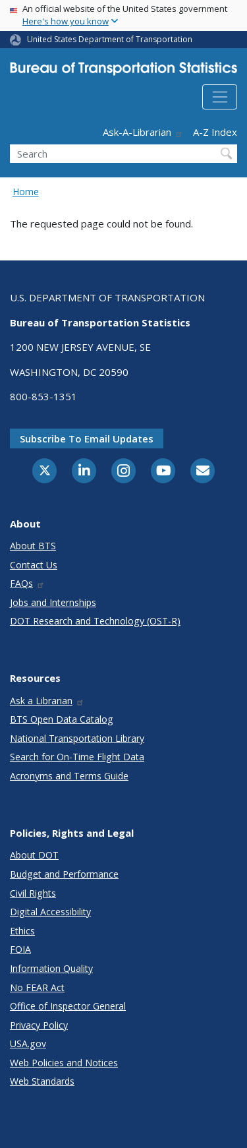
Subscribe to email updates (86, 438)
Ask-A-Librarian (143, 131)
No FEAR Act (37, 987)
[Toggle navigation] (219, 96)
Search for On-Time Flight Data (77, 756)
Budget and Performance (64, 874)
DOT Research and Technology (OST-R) (95, 621)
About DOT (34, 855)
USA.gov (28, 1043)
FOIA (20, 949)
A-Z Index (215, 131)
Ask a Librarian (47, 700)
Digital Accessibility (50, 911)
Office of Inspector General (68, 1006)
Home (26, 191)
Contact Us (33, 565)
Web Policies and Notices (64, 1062)
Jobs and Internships (53, 602)
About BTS (33, 545)
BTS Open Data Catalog (61, 719)
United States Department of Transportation (109, 39)
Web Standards (42, 1081)
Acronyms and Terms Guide (69, 776)
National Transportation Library (77, 738)
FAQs (27, 583)
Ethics (22, 930)
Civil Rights (33, 893)
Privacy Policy (39, 1025)
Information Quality (51, 968)
